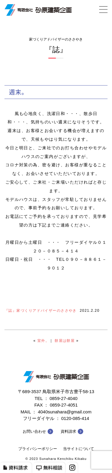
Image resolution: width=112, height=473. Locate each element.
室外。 (43, 341)
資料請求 (68, 431)
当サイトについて (78, 448)
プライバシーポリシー (37, 448)
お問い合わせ (34, 431)
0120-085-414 (75, 418)
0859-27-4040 (63, 398)
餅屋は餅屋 (65, 341)
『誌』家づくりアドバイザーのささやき (40, 310)
